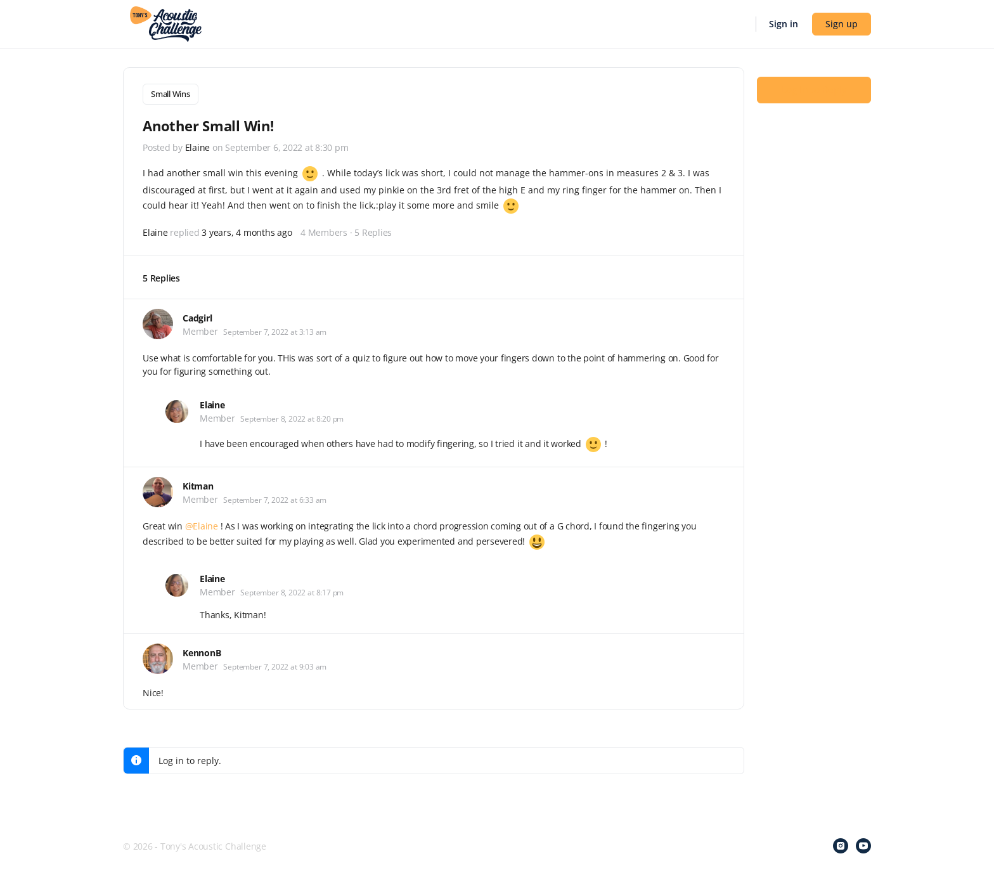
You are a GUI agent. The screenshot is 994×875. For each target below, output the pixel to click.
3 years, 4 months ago (247, 231)
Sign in (783, 24)
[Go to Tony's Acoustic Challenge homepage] (166, 23)
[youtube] (863, 844)
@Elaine (201, 525)
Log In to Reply (814, 89)
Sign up (841, 24)
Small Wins (170, 94)
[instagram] (840, 844)
